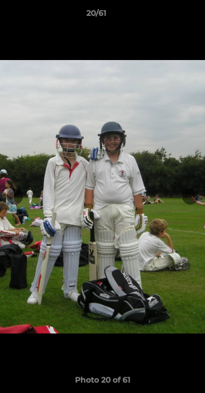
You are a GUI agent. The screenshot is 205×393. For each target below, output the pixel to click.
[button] (165, 16)
